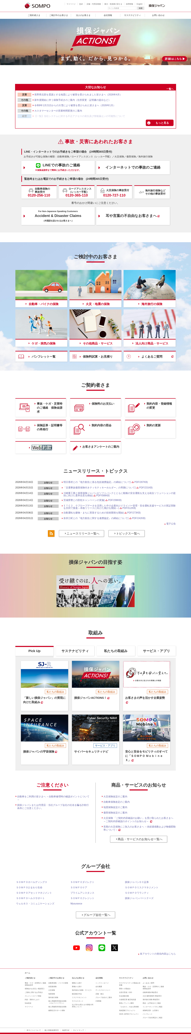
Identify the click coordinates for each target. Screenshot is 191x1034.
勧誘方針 (66, 1030)
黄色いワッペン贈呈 (126, 1003)
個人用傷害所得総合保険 (57, 1007)
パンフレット (148, 1014)
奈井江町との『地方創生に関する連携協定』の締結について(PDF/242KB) (104, 518)
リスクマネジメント (79, 997)
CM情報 (98, 1001)
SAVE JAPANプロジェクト (129, 1014)
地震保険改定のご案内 (115, 807)
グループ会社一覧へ (97, 914)
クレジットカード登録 (33, 996)
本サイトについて (34, 1030)
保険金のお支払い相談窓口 (34, 989)
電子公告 (171, 523)
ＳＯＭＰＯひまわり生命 (29, 887)
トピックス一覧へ (128, 533)
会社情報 (108, 15)
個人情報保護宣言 (51, 1030)
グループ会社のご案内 (104, 997)
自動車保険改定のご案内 (116, 802)
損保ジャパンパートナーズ (139, 898)
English (140, 4)
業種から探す (77, 986)
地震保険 (51, 994)
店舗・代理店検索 (94, 4)
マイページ (71, 4)
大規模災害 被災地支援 (127, 999)
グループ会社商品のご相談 (152, 1017)
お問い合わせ (158, 15)
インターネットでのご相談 (152, 1007)
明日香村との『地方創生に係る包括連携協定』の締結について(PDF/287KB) (105, 482)
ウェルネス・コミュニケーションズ (35, 903)
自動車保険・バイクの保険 (58, 983)
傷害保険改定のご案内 (115, 812)
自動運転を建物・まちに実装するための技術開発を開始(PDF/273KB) (102, 512)
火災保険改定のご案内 (115, 796)
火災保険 (51, 990)
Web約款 (28, 1003)
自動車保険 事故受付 (150, 992)
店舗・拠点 (100, 994)
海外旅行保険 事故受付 (151, 999)
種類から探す (77, 983)
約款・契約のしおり (32, 999)
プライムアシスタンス (82, 893)
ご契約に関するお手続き (34, 992)
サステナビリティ (132, 15)
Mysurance (76, 903)
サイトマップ (78, 1030)
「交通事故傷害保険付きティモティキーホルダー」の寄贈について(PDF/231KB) (108, 487)
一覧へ (170, 89)
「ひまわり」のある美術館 (129, 1007)
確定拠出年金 (77, 994)
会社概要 (99, 986)
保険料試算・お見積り (151, 1010)
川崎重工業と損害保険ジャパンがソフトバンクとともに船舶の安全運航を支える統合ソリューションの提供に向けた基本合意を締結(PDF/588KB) (119, 494)
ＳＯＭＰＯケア (78, 887)
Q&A (81, 4)
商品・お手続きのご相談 (152, 1003)
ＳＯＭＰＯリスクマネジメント (141, 887)
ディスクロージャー (103, 990)
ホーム (27, 973)
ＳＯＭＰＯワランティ (137, 893)
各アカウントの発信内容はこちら (158, 953)
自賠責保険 (52, 986)
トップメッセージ (102, 983)
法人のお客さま (83, 15)
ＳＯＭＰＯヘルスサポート (30, 898)
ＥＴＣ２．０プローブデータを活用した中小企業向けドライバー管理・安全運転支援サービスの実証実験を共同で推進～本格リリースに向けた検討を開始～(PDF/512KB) (119, 506)
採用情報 (129, 4)
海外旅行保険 (53, 997)
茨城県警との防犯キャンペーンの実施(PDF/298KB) (92, 500)
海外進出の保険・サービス (82, 990)
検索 (141, 8)
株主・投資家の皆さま (113, 4)
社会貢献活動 (124, 996)
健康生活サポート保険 (56, 1010)
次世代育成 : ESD (125, 992)
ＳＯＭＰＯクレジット (82, 898)
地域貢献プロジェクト (127, 1010)
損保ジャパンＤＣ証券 (137, 882)
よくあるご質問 (148, 983)
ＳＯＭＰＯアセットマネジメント (34, 893)
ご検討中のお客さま (58, 15)
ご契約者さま (34, 15)
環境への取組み (125, 989)
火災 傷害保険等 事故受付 (152, 996)
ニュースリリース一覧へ (83, 533)
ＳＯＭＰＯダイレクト (82, 882)
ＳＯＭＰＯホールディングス (31, 882)
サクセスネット (77, 1001)
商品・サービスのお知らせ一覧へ (140, 839)
